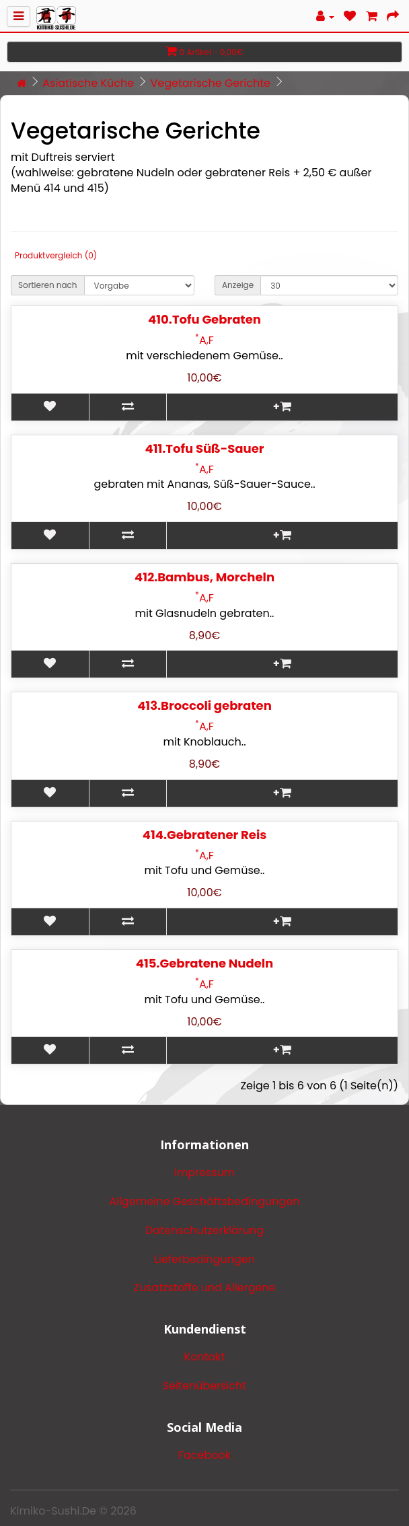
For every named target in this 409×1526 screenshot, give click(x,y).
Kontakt (204, 1357)
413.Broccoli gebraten (204, 705)
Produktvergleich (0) (56, 255)
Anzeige (238, 285)
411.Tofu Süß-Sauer (204, 448)
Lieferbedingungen (204, 1259)
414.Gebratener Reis (204, 834)
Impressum (204, 1172)
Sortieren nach (47, 285)
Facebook (204, 1455)
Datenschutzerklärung (204, 1230)
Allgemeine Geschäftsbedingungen (204, 1201)
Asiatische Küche (88, 83)
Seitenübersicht (204, 1385)
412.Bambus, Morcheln (204, 577)
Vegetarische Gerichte (210, 83)
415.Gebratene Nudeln (205, 963)
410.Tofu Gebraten (204, 319)
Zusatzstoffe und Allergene (204, 1287)
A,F (204, 340)
